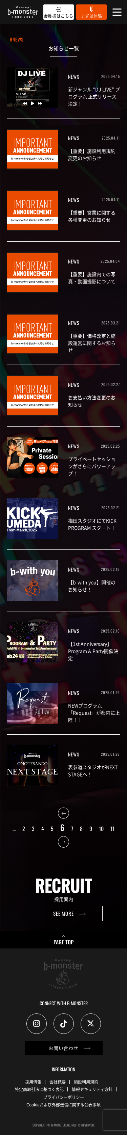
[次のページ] (63, 844)
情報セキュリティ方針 (92, 1089)
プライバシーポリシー (63, 1097)
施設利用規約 (86, 1082)
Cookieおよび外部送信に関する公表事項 (63, 1104)
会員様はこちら (58, 16)
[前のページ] (63, 815)
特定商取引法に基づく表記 (39, 1089)
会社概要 (57, 1082)
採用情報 (33, 1082)
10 (101, 829)
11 (112, 829)
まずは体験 (91, 16)
